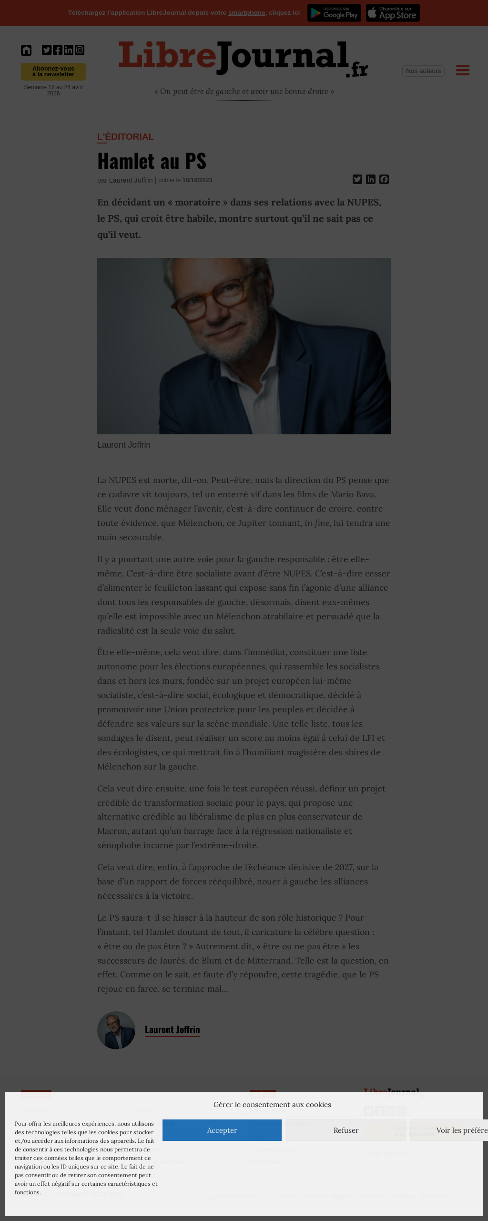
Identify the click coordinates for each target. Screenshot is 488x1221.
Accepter (222, 1130)
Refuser (346, 1130)
